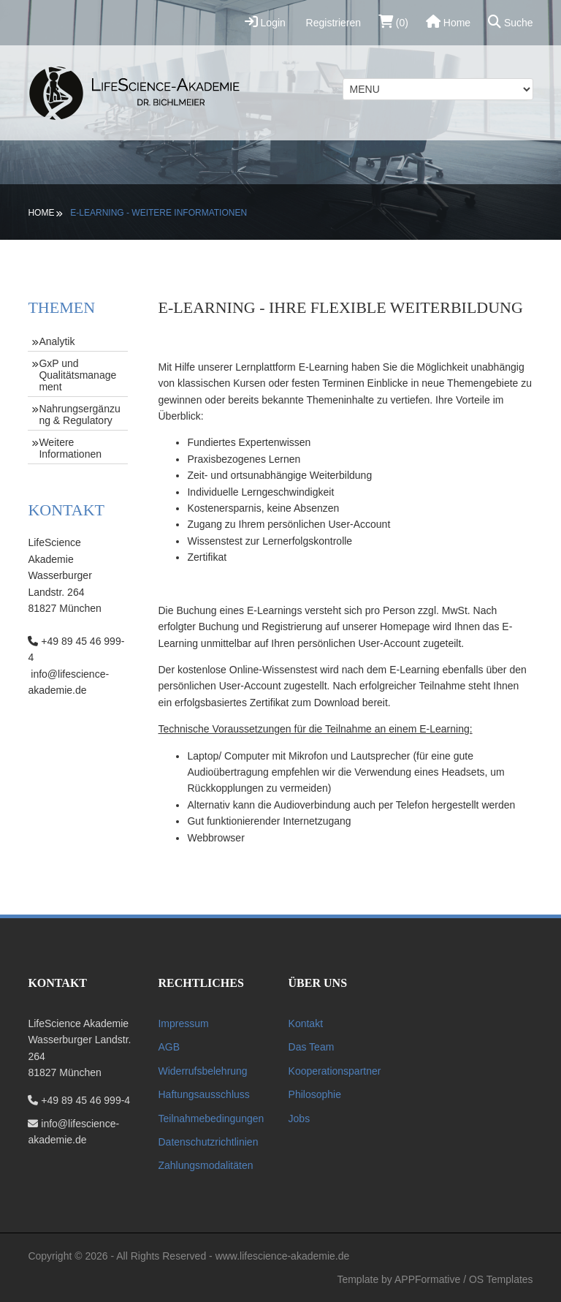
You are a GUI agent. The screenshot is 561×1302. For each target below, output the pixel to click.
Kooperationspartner (335, 1071)
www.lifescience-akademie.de (282, 1256)
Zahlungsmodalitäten (205, 1165)
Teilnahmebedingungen (211, 1118)
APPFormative (427, 1279)
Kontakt (306, 1023)
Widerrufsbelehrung (202, 1071)
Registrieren (332, 23)
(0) (393, 22)
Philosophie (315, 1094)
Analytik (57, 341)
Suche (510, 22)
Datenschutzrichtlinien (208, 1142)
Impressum (183, 1023)
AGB (169, 1047)
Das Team (312, 1047)
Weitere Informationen (70, 448)
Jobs (299, 1118)
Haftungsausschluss (203, 1094)
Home (448, 22)
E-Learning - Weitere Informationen (158, 213)
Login (265, 22)
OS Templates (501, 1279)
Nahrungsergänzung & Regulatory (79, 414)
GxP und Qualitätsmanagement (77, 375)
